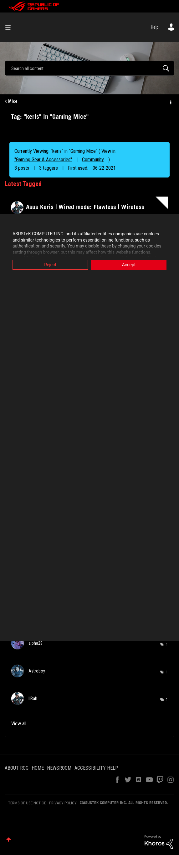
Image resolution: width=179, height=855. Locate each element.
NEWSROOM (59, 768)
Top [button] (8, 839)
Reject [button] (50, 264)
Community (93, 159)
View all (18, 724)
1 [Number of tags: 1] (167, 644)
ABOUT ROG (16, 768)
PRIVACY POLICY (63, 803)
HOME (38, 768)
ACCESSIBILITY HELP (96, 768)
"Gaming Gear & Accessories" (43, 159)
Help (155, 27)
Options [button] (170, 101)
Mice (13, 101)
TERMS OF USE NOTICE (27, 803)
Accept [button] (129, 264)
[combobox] (89, 68)
